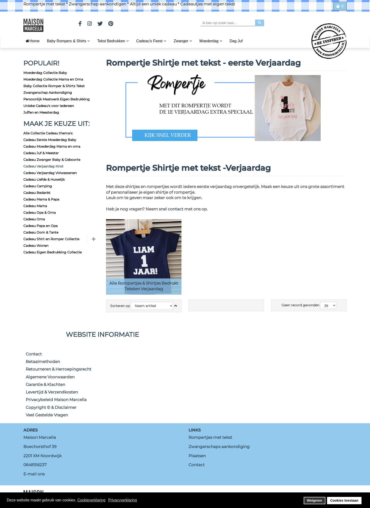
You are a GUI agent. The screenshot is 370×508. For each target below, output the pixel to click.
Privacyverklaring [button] (122, 500)
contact (176, 209)
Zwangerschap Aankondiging (47, 92)
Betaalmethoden (43, 361)
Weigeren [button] (314, 500)
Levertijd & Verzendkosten (52, 392)
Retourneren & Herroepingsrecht (58, 369)
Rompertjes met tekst (210, 437)
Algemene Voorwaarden (50, 377)
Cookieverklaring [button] (91, 500)
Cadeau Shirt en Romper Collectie (51, 239)
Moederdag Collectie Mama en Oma (53, 79)
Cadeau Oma (34, 219)
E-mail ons (34, 474)
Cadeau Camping (37, 186)
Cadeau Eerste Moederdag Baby (49, 140)
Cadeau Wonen (35, 245)
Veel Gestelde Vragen (47, 415)
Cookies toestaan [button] (344, 500)
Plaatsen (197, 455)
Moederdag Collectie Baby (45, 73)
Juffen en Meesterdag (41, 112)
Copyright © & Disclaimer (51, 407)
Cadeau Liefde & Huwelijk (44, 179)
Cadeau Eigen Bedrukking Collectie (52, 252)
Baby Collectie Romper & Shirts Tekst (54, 86)
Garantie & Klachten (45, 384)
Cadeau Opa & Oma (39, 212)
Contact (34, 354)
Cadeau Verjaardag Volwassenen (50, 173)
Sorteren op (120, 306)
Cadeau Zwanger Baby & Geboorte (51, 160)
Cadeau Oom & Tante (40, 232)
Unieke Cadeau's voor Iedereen (48, 106)
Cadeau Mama (35, 206)
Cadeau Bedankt (36, 193)
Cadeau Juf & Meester (41, 153)
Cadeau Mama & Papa (41, 199)
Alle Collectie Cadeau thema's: (48, 133)
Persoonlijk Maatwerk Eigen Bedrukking (56, 99)
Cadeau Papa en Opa (40, 226)
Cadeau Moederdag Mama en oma (51, 146)
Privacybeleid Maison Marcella (56, 399)
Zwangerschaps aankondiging (219, 446)
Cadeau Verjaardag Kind (43, 166)
